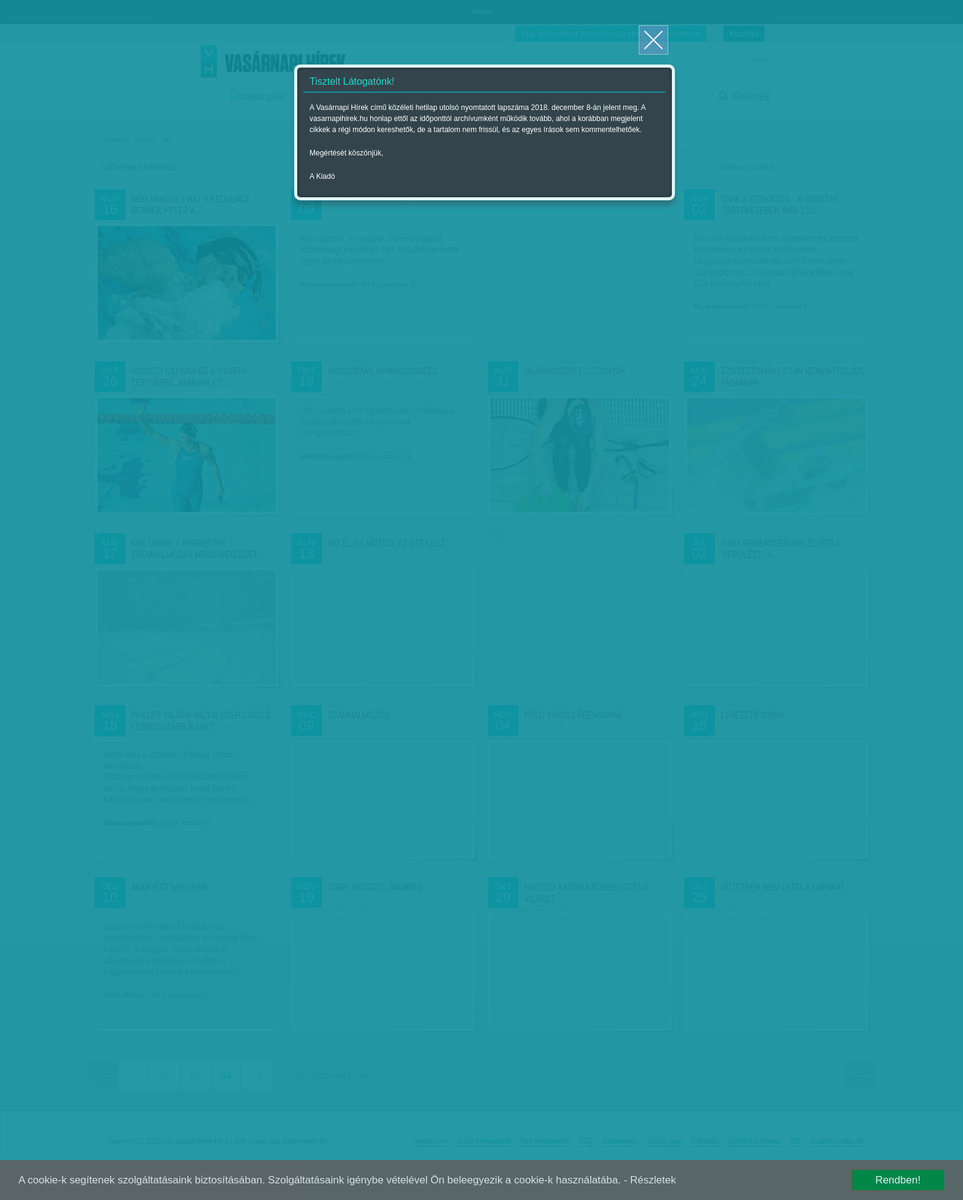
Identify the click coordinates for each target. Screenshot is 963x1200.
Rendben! (898, 1180)
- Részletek (650, 1180)
